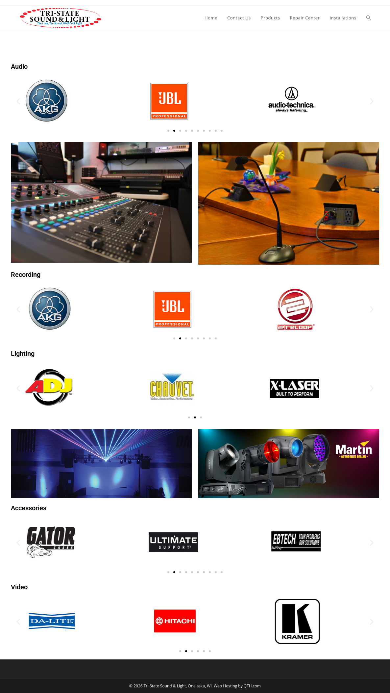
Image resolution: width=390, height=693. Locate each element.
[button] (18, 101)
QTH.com (252, 686)
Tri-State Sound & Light (165, 686)
